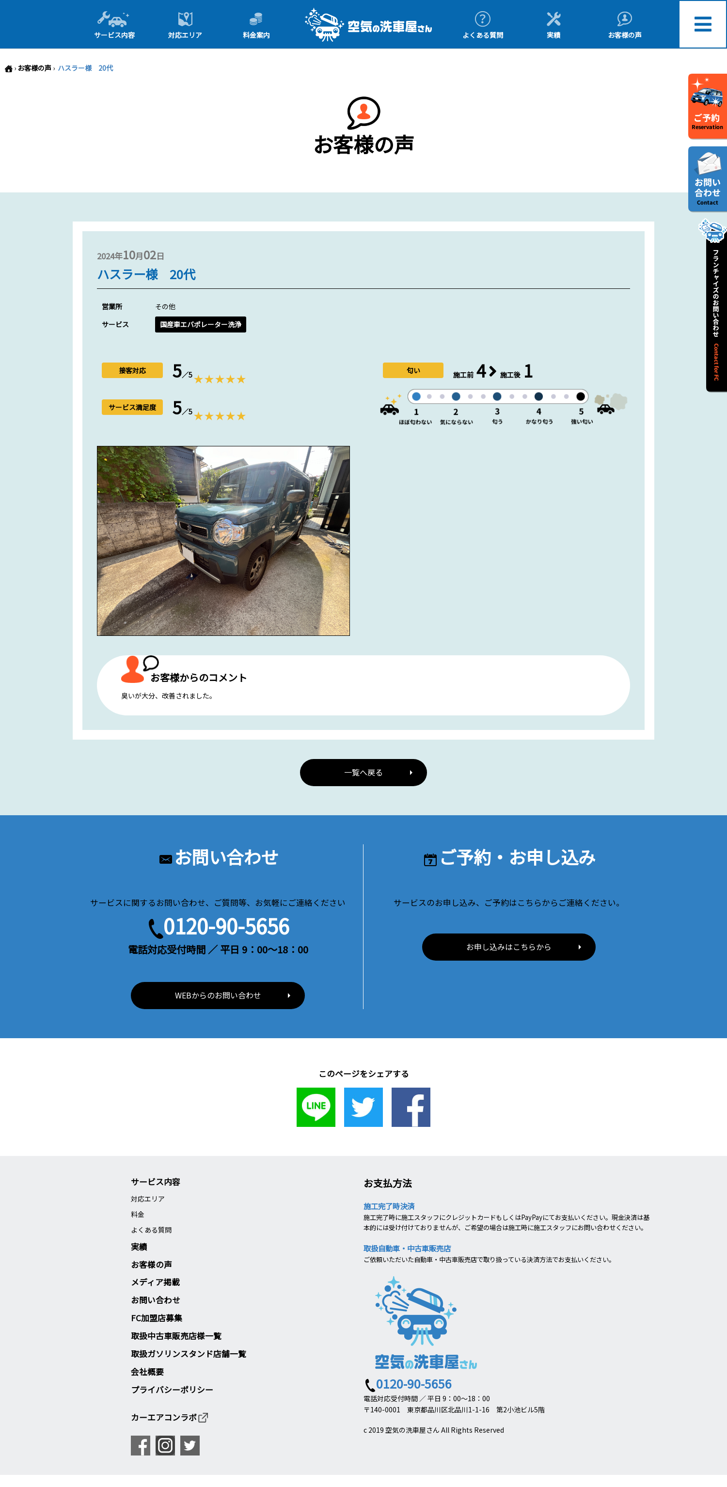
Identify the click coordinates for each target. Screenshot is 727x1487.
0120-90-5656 (226, 926)
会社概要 (147, 1373)
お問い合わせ (155, 1301)
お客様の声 (34, 68)
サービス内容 (155, 1183)
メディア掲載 (155, 1283)
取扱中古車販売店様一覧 (176, 1337)
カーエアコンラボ (170, 1418)
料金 (137, 1215)
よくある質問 (151, 1231)
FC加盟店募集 (156, 1319)
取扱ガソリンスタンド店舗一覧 (188, 1355)
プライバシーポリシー (172, 1391)
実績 (139, 1248)
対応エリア (148, 1199)
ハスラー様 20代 (84, 68)
